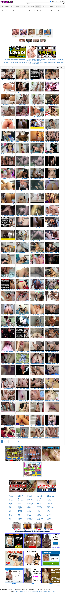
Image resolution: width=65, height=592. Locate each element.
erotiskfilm (39, 504)
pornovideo (29, 519)
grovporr (10, 510)
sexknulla (39, 503)
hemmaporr (39, 512)
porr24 (48, 498)
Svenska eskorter (56, 59)
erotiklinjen (29, 506)
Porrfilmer (49, 62)
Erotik (33, 62)
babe (10, 514)
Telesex (21, 59)
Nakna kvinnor (14, 62)
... (12, 441)
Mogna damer (31, 63)
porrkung (10, 507)
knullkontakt (30, 502)
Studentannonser (20, 62)
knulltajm (20, 518)
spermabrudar (50, 504)
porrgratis (20, 511)
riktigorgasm (20, 510)
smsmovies (39, 500)
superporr (39, 499)
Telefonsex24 (33, 59)
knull (10, 506)
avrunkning (49, 500)
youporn (10, 516)
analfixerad (39, 495)
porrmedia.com (15, 591)
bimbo (19, 514)
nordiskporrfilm (30, 499)
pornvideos (20, 516)
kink (38, 510)
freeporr (39, 514)
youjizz (10, 518)
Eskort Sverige (50, 59)
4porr (19, 498)
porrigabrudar (40, 518)
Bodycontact (39, 60)
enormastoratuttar (50, 507)
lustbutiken (49, 514)
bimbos (29, 516)
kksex (19, 519)
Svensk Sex (45, 62)
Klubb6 (31, 60)
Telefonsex (18, 59)
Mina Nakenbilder (44, 59)
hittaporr (29, 498)
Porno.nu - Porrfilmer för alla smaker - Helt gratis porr (32, 42)
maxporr (48, 512)
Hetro (53, 1)
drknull (19, 496)
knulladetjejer (30, 503)
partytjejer (11, 500)
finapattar (49, 518)
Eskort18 (34, 60)
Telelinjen (9, 59)
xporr (10, 519)
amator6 (39, 506)
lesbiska (19, 515)
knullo (19, 512)
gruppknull (29, 504)
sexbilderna (11, 496)
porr (19, 502)
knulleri (10, 503)
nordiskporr (11, 502)
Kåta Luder (6, 62)
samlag (48, 506)
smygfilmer (29, 493)
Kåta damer (36, 63)
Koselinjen (29, 59)
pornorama (39, 507)
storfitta (19, 503)
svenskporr (49, 502)
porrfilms (48, 499)
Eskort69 (9, 62)
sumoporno (49, 503)
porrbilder (29, 512)
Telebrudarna (13, 59)
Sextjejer (61, 59)
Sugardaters (56, 62)
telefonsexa (39, 496)
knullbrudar (11, 504)
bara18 (48, 519)
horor (10, 495)
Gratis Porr (36, 62)
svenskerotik (20, 507)
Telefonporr (38, 59)
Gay (56, 1)
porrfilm (10, 498)
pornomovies (40, 508)
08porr (28, 510)
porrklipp (10, 508)
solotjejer (20, 504)
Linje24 (5, 59)
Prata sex (25, 59)
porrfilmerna (49, 516)
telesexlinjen (30, 495)
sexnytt (19, 506)
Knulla (52, 62)
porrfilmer (29, 496)
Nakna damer (61, 62)
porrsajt (29, 511)
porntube (29, 515)
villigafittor (20, 499)
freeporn (39, 515)
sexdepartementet (50, 496)
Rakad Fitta (40, 62)
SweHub (10, 493)
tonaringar (39, 498)
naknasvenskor (30, 500)
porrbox (38, 516)
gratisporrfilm (30, 507)
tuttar (48, 495)
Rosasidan (28, 60)
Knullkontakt (29, 62)
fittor (19, 493)
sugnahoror (20, 495)
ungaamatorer (21, 500)
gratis (48, 510)
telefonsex (49, 493)
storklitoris (20, 508)
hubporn (39, 511)
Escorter (25, 62)
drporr (28, 508)
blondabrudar (40, 493)
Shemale (61, 1)
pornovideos (30, 518)
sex (47, 508)
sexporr (38, 502)
